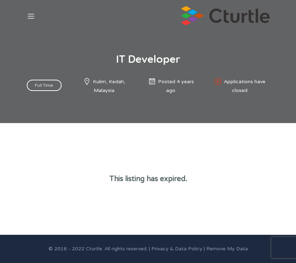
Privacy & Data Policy (176, 249)
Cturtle (94, 249)
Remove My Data (227, 249)
